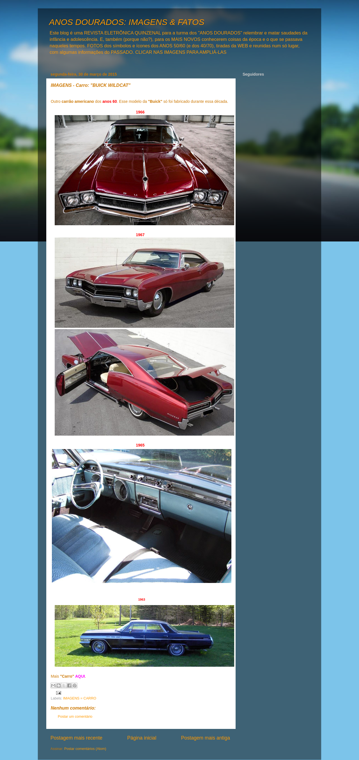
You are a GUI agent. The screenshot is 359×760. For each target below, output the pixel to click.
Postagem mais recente (76, 738)
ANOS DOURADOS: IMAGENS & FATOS (126, 22)
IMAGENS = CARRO (79, 698)
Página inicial (141, 738)
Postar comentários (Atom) (85, 749)
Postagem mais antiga (205, 738)
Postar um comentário (75, 717)
